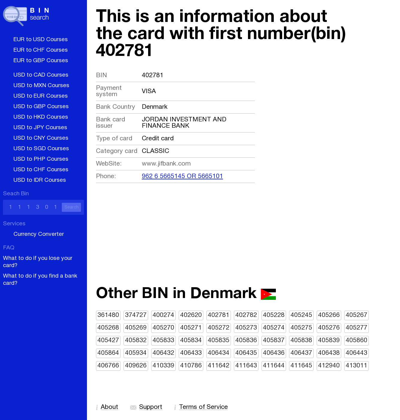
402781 (218, 315)
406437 (301, 353)
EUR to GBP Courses (40, 60)
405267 (356, 315)
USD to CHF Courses (40, 169)
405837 (274, 340)
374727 (136, 315)
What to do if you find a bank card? (40, 279)
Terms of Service (203, 407)
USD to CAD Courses (40, 75)
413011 (356, 366)
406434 (218, 353)
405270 (163, 328)
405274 (274, 328)
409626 (136, 366)
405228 (274, 315)
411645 (301, 366)
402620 (191, 315)
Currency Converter (38, 234)
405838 (301, 340)
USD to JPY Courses (40, 127)
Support (150, 407)
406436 (274, 353)
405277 (356, 328)
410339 (163, 366)
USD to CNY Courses (40, 138)
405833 (163, 340)
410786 (191, 366)
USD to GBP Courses (41, 106)
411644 (274, 366)
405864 (108, 353)
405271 (191, 328)
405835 (218, 340)
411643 (246, 366)
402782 (246, 315)
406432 (163, 353)
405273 (246, 328)
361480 (108, 315)
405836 (246, 340)
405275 (301, 328)
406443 (356, 353)
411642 (218, 366)
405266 (329, 315)
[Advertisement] (243, 243)
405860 (356, 340)
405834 (191, 340)
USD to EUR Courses (40, 96)
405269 (136, 328)
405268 (108, 328)
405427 (108, 340)
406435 (246, 353)
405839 (329, 340)
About (109, 407)
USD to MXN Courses (41, 85)
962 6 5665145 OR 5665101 (182, 176)
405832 (136, 340)
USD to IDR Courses (39, 180)
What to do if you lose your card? (37, 262)
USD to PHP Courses (40, 159)
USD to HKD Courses (40, 117)
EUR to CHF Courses (40, 50)
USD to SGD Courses (41, 148)
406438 (329, 353)
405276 (329, 328)
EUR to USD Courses (40, 39)
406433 (191, 353)
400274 (163, 315)
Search (71, 207)
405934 (136, 353)
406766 (108, 366)
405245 (301, 315)
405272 (218, 328)
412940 (329, 366)
